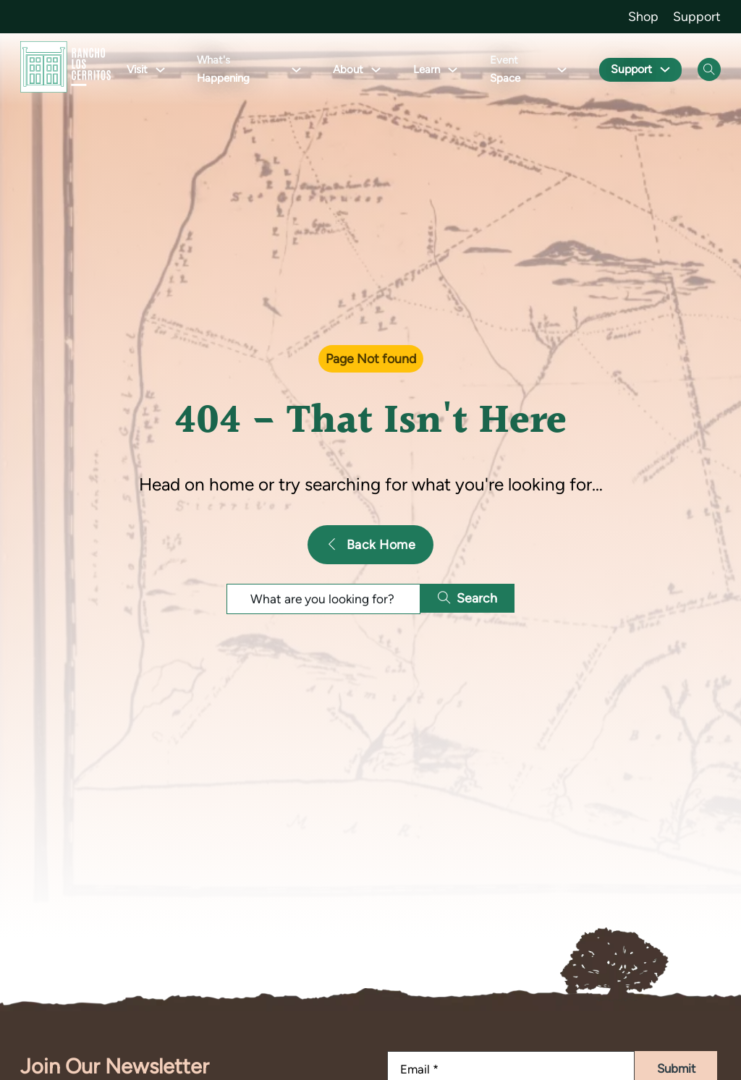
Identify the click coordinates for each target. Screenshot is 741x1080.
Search (469, 597)
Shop (643, 16)
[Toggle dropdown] (160, 69)
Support (697, 16)
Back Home (370, 544)
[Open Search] (709, 69)
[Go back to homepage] (65, 70)
